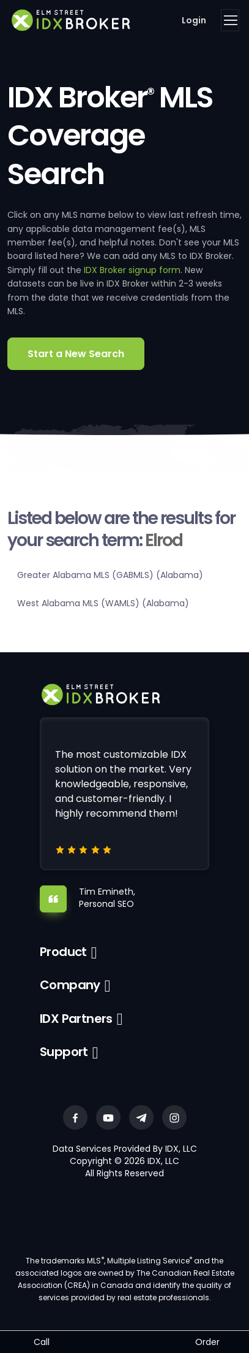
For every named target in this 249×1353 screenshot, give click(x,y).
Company (70, 984)
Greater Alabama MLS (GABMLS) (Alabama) (110, 575)
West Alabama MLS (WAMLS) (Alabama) (103, 603)
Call (42, 1342)
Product (63, 951)
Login (194, 20)
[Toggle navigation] (230, 20)
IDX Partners (76, 1018)
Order (207, 1342)
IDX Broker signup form (132, 270)
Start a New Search (76, 354)
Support (64, 1051)
